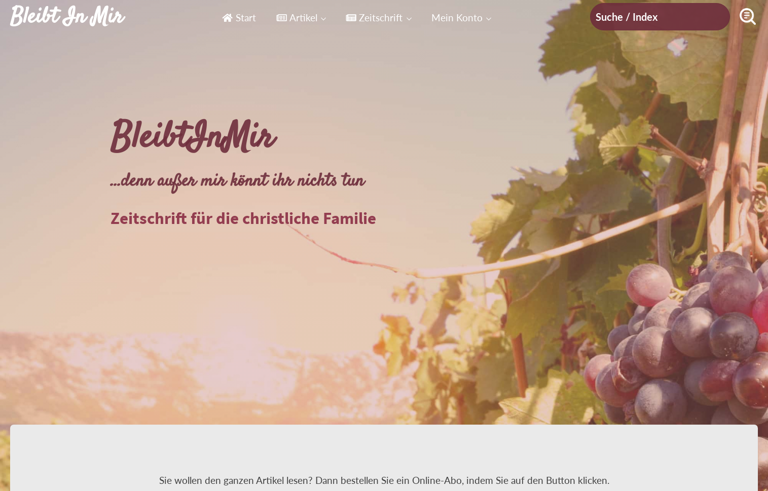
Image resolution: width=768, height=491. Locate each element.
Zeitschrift (374, 17)
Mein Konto (457, 17)
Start (238, 17)
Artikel (296, 17)
